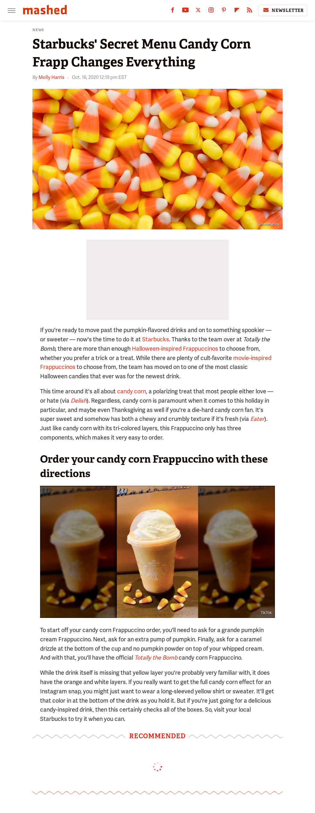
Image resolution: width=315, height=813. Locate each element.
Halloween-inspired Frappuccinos (175, 348)
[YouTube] (185, 11)
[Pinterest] (224, 11)
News (38, 30)
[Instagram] (211, 11)
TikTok (266, 613)
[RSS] (249, 11)
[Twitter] (198, 11)
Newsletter (283, 10)
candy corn (131, 391)
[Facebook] (172, 11)
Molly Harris (51, 77)
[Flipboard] (237, 11)
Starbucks (155, 339)
